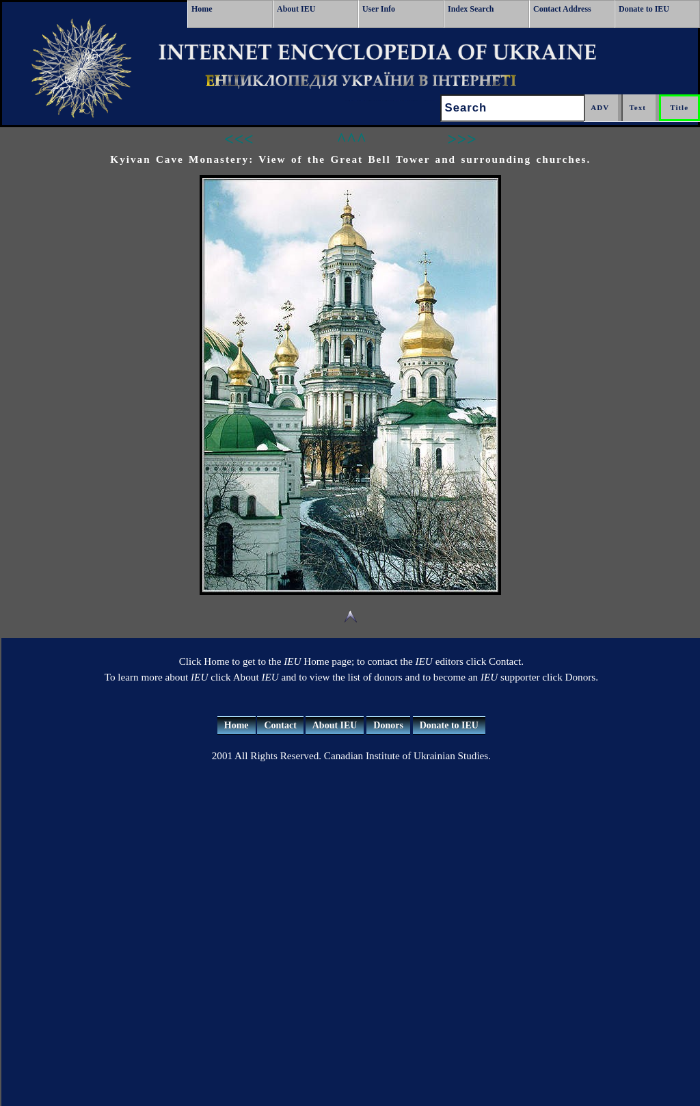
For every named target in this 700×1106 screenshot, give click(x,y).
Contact (280, 725)
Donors (388, 725)
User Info (378, 9)
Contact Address (562, 9)
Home (202, 9)
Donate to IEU (644, 9)
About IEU (296, 9)
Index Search (471, 9)
